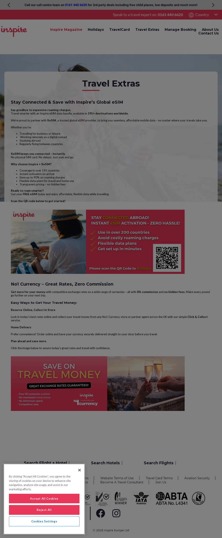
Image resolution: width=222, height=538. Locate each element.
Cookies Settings (44, 521)
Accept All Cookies (44, 498)
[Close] (79, 470)
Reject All (44, 510)
